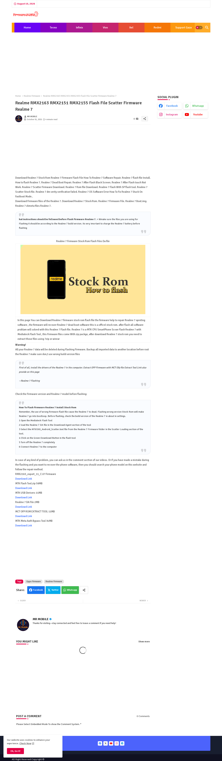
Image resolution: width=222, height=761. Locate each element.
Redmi (157, 27)
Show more (144, 641)
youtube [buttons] (198, 114)
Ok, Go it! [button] (15, 751)
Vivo (105, 27)
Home (27, 27)
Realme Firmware (32, 96)
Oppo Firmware (33, 581)
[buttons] (100, 743)
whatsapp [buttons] (198, 106)
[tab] (27, 27)
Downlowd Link (23, 478)
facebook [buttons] (172, 106)
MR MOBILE (41, 619)
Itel (131, 27)
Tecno (53, 27)
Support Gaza (183, 27)
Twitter (55, 590)
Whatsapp (72, 590)
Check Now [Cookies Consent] (25, 743)
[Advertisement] (111, 60)
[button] (199, 27)
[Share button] (84, 590)
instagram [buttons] (172, 114)
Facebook (38, 590)
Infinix (79, 27)
